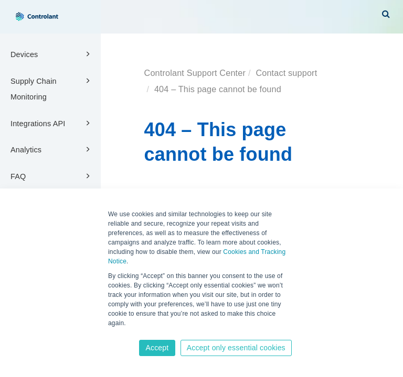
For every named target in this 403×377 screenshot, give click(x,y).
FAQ (51, 176)
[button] (386, 13)
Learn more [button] (125, 333)
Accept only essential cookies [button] (236, 347)
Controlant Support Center (195, 72)
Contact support (286, 72)
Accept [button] (156, 347)
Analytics (51, 149)
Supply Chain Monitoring (51, 88)
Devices (51, 54)
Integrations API (51, 123)
